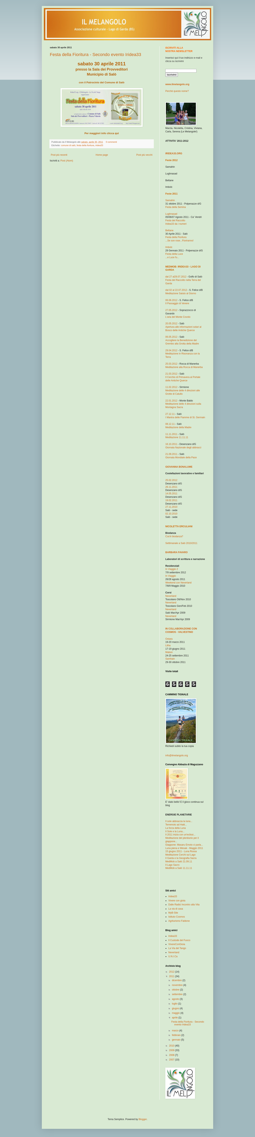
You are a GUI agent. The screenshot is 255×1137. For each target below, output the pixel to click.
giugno (176, 1008)
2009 (172, 1050)
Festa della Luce (174, 254)
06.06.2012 (171, 300)
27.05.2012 (171, 310)
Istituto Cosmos (176, 916)
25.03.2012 (171, 363)
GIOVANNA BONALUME (178, 466)
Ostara (169, 638)
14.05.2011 (171, 493)
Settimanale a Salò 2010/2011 (181, 543)
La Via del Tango (177, 948)
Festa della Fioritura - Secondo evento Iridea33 (95, 54)
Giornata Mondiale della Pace (181, 457)
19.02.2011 (171, 500)
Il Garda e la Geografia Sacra (180, 858)
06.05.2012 (171, 336)
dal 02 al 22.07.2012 (176, 290)
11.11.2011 (171, 434)
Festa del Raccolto (175, 220)
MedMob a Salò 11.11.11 (178, 868)
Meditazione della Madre (178, 427)
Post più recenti (59, 154)
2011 (172, 976)
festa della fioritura (85, 145)
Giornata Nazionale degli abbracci (183, 447)
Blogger (143, 1119)
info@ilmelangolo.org (176, 755)
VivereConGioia (176, 944)
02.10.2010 (171, 513)
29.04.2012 (171, 350)
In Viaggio (170, 575)
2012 (172, 971)
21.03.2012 (171, 373)
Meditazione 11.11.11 (176, 437)
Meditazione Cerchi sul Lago (180, 854)
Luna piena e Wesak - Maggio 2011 (184, 848)
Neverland (170, 596)
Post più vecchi (144, 154)
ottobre (176, 989)
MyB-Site (173, 912)
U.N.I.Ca (173, 956)
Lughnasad (171, 213)
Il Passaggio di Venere (177, 303)
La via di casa (175, 908)
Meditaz (184, 367)
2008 (172, 1055)
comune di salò (68, 145)
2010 (172, 1045)
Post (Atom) (66, 160)
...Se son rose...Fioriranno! (179, 240)
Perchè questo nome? (177, 91)
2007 (172, 1059)
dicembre (177, 980)
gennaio (176, 1039)
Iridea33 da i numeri (175, 223)
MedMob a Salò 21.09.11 (178, 861)
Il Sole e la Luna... (174, 831)
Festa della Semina (175, 207)
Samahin (170, 200)
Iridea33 (172, 896)
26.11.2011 (171, 487)
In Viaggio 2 (171, 569)
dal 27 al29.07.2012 (175, 276)
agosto (176, 999)
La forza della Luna (175, 828)
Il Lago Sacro (172, 865)
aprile (175, 1017)
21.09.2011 (171, 454)
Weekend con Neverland (178, 582)
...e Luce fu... (172, 257)
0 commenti (111, 142)
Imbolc (168, 247)
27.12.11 (170, 414)
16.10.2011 (171, 444)
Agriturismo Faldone (179, 921)
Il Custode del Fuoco (179, 940)
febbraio (176, 1035)
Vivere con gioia (176, 900)
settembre (177, 994)
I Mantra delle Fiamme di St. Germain (185, 417)
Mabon (169, 652)
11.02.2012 (171, 387)
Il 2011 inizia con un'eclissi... (180, 834)
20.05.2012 (171, 323)
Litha (168, 645)
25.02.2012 (171, 480)
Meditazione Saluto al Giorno (180, 293)
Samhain (170, 658)
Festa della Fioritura (175, 237)
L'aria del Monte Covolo (177, 317)
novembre (177, 985)
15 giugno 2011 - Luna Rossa (181, 851)
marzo (175, 1030)
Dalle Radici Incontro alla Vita (184, 904)
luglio (175, 1003)
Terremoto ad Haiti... (176, 824)
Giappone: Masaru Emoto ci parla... (184, 844)
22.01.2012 (171, 400)
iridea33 (99, 145)
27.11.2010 (171, 507)
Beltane (169, 230)
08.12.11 (170, 424)
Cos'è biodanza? (174, 536)
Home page (102, 154)
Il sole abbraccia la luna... (178, 821)
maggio (176, 1013)
